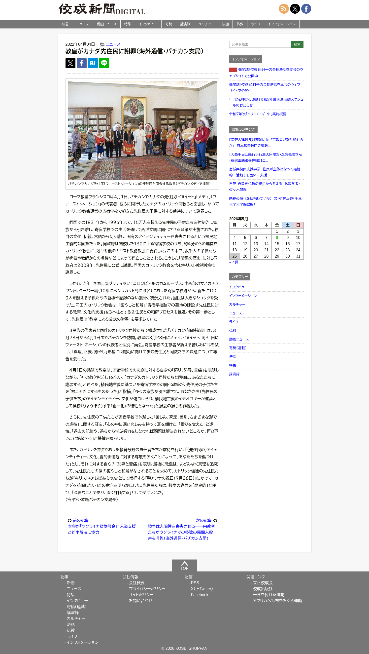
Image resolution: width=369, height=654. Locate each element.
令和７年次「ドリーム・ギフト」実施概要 (257, 114)
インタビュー (148, 24)
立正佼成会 (263, 583)
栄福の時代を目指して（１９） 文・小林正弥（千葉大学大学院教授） (265, 201)
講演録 (185, 24)
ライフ (255, 24)
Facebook (199, 595)
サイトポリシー (141, 595)
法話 (225, 24)
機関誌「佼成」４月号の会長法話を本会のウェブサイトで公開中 (265, 88)
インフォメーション (282, 24)
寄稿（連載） (238, 348)
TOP (184, 566)
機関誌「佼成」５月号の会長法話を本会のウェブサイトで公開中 (266, 73)
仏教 (239, 24)
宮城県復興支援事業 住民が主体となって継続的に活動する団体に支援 (264, 172)
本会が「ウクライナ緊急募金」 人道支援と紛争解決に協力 (102, 526)
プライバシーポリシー (147, 589)
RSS (195, 583)
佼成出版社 (263, 589)
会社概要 (137, 583)
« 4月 (234, 262)
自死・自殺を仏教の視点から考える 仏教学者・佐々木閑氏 (264, 187)
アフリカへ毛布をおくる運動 (277, 601)
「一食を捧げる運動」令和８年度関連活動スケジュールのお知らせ (266, 102)
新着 (65, 24)
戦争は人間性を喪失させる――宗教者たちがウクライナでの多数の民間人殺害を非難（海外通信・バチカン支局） (182, 529)
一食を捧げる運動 (268, 595)
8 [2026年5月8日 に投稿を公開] (277, 237)
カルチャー (206, 24)
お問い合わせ (140, 601)
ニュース (83, 24)
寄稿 (168, 24)
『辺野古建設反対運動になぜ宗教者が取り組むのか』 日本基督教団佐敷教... (266, 143)
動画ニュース (107, 24)
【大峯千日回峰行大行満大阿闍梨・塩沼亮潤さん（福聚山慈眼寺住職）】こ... (265, 157)
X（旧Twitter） (202, 589)
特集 (127, 24)
